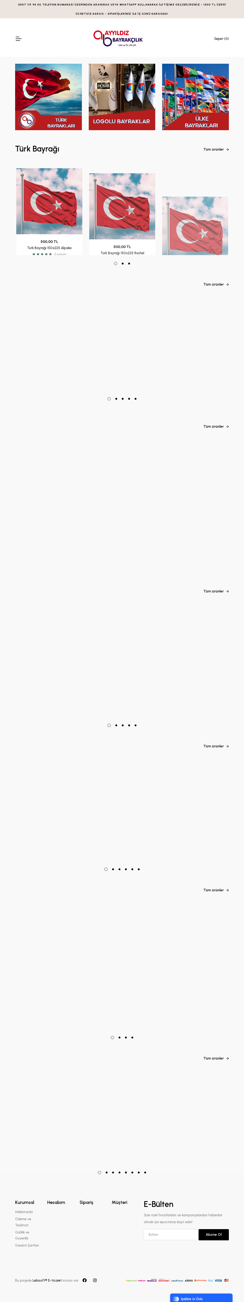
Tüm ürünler (216, 149)
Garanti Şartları (27, 1245)
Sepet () (221, 38)
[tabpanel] (49, 209)
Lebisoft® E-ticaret (48, 1280)
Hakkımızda (24, 1212)
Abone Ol (214, 1234)
